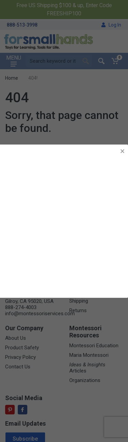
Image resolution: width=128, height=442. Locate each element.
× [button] (122, 151)
